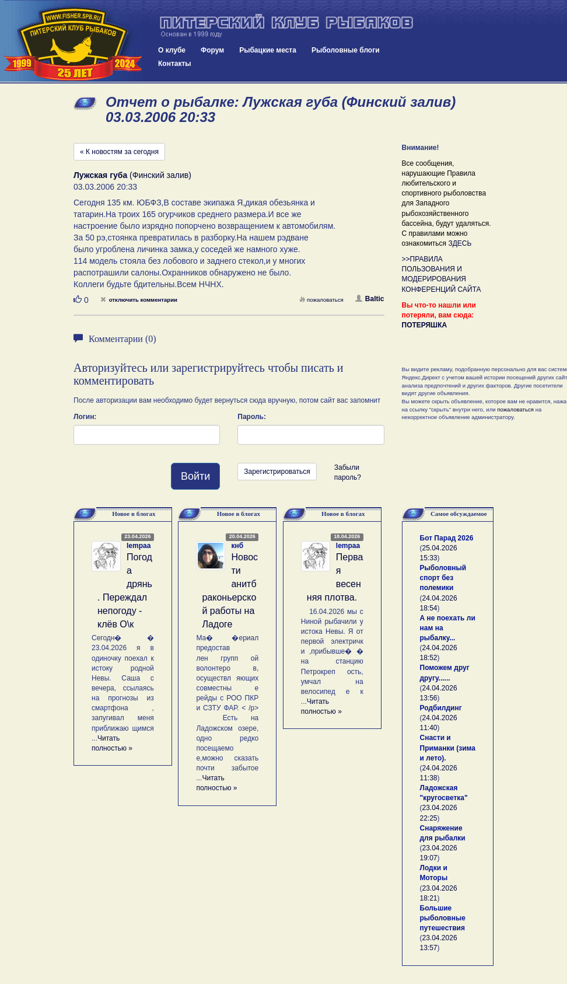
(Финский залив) (132, 175)
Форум (212, 50)
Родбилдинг (441, 708)
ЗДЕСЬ (459, 243)
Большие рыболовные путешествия (443, 918)
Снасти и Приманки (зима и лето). (447, 748)
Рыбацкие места (267, 50)
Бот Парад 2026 (447, 538)
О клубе (172, 50)
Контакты (174, 64)
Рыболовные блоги (346, 50)
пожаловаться (321, 299)
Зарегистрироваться (277, 471)
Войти (195, 476)
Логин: (85, 417)
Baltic (369, 299)
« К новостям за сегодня (119, 152)
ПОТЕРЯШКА (424, 325)
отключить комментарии (138, 299)
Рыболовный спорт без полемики (443, 578)
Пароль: (251, 417)
